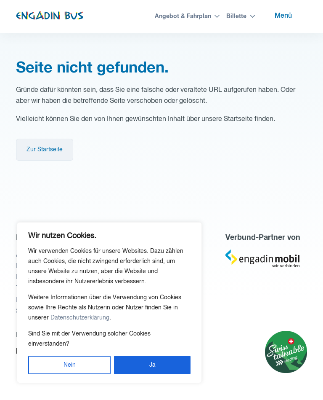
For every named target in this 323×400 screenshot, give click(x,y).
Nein (70, 365)
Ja (152, 365)
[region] (109, 302)
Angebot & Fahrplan (183, 16)
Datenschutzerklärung (79, 318)
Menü (283, 16)
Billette (236, 16)
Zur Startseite (44, 150)
